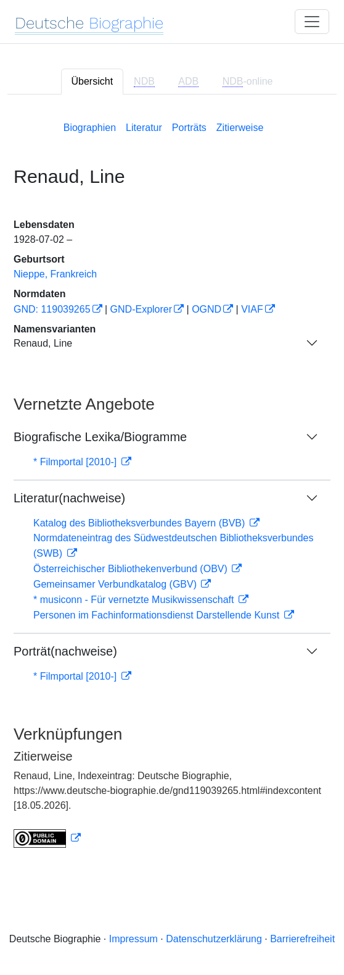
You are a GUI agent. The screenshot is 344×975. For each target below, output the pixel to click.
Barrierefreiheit (302, 939)
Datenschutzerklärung (214, 939)
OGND (206, 309)
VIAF (252, 309)
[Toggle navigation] (312, 21)
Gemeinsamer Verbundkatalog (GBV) (116, 584)
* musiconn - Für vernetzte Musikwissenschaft (135, 599)
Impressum (133, 939)
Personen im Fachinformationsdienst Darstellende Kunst (157, 615)
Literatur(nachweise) (69, 498)
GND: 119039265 (52, 309)
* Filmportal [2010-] (76, 462)
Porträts (189, 127)
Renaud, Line (43, 343)
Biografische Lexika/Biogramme (100, 437)
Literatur (144, 127)
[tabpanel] (172, 482)
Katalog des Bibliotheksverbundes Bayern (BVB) (140, 523)
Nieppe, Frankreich (55, 274)
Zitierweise (239, 127)
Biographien (89, 127)
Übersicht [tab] (92, 81)
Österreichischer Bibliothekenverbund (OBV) (131, 568)
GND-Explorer (141, 309)
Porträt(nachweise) (65, 651)
